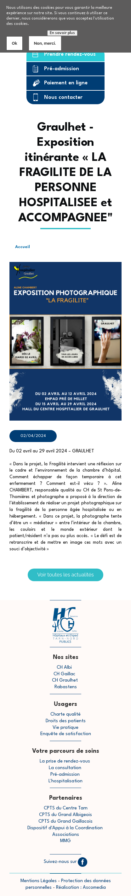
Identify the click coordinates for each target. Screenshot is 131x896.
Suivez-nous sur (65, 861)
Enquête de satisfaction (65, 734)
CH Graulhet (65, 680)
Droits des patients (66, 721)
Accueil (22, 247)
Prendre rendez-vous (70, 54)
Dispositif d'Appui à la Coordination (65, 828)
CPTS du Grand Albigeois (65, 815)
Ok (14, 43)
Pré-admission (61, 68)
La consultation (65, 768)
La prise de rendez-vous (65, 761)
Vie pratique (65, 727)
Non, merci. (45, 43)
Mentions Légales (38, 881)
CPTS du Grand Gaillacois (65, 821)
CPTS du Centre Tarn (66, 808)
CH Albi (64, 667)
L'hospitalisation (65, 781)
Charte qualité (65, 714)
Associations (65, 834)
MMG (65, 841)
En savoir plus (62, 33)
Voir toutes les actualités (65, 575)
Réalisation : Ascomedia (81, 887)
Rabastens (65, 687)
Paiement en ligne (66, 83)
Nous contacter (63, 97)
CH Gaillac (64, 674)
